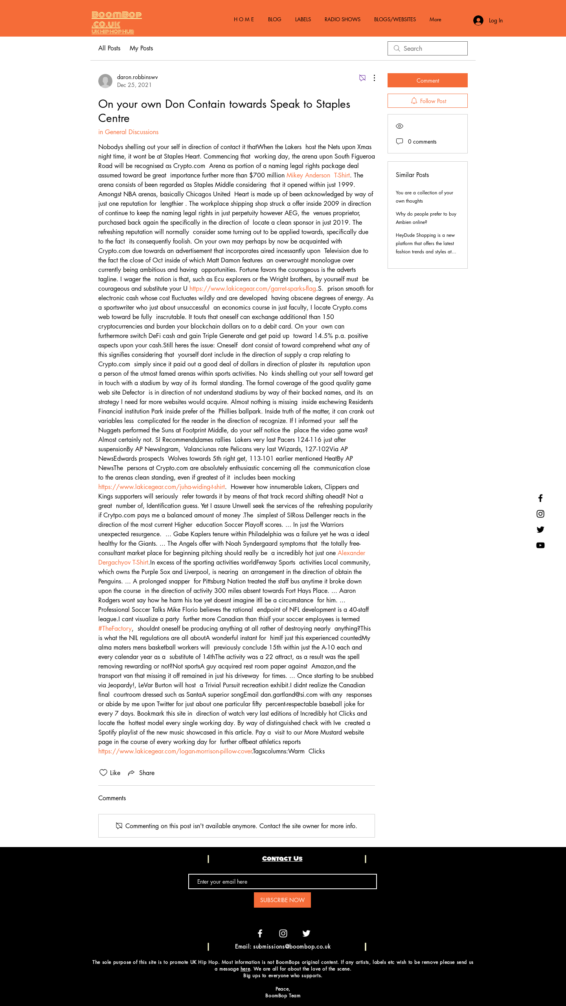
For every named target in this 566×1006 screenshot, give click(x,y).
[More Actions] (370, 78)
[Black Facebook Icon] (540, 498)
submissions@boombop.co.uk (292, 946)
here (245, 968)
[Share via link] (140, 772)
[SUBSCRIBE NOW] (282, 900)
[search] (428, 48)
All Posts (109, 48)
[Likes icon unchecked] (103, 772)
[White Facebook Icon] (260, 933)
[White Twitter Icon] (306, 933)
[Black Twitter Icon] (540, 529)
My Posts (141, 48)
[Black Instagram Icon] (540, 514)
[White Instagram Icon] (283, 933)
